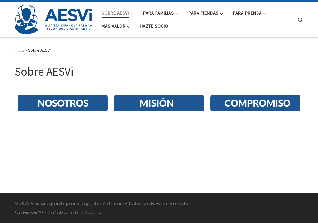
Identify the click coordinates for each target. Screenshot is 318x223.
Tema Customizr (89, 154)
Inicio (19, 50)
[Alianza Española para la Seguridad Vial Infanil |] (53, 18)
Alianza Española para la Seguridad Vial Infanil (77, 144)
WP (40, 154)
